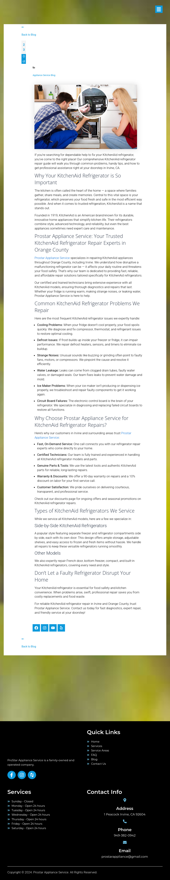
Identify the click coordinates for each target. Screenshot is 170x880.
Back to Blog (28, 34)
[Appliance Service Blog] (34, 67)
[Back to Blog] (22, 27)
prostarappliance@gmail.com (124, 856)
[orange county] (28, 695)
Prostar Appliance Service (52, 258)
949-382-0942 (125, 835)
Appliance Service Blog (44, 75)
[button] (156, 9)
